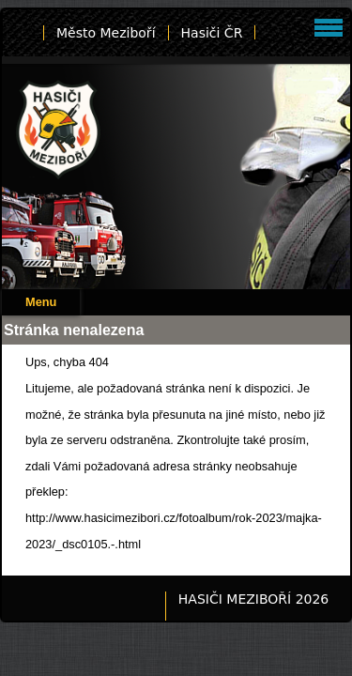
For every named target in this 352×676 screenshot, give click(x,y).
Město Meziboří (106, 32)
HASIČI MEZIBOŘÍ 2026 (253, 599)
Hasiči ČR (212, 32)
